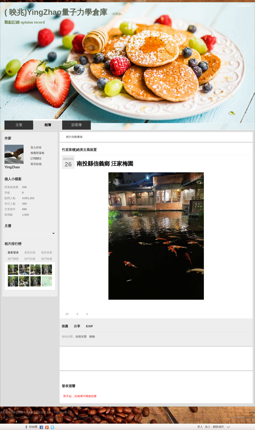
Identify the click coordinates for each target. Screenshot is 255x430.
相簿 (47, 125)
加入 (207, 426)
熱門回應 (29, 258)
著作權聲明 (68, 417)
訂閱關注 (36, 158)
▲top (252, 412)
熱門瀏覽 (13, 258)
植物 (92, 336)
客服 (96, 417)
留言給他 (36, 164)
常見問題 (38, 417)
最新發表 (13, 252)
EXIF (89, 326)
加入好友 (36, 147)
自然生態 (81, 336)
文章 (18, 125)
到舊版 (117, 13)
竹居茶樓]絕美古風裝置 (79, 150)
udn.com (250, 417)
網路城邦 (218, 426)
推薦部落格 (37, 153)
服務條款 (52, 417)
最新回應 (29, 252)
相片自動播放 (74, 136)
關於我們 (25, 417)
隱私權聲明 (84, 417)
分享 (77, 326)
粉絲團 (33, 426)
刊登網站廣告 (8, 417)
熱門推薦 (46, 258)
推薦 (65, 326)
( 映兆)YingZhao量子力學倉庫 (55, 12)
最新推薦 (46, 252)
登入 (200, 426)
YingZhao (12, 167)
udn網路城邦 (244, 5)
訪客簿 (76, 125)
